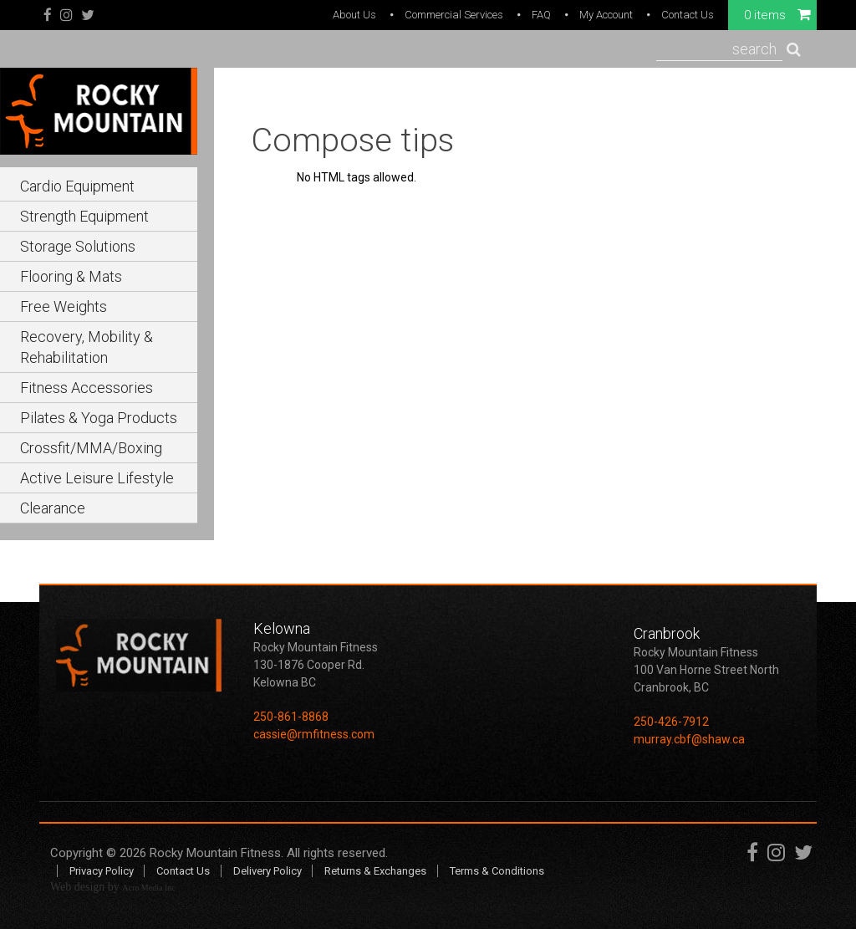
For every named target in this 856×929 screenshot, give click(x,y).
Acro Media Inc (148, 887)
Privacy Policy (101, 871)
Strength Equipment (84, 216)
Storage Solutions (77, 246)
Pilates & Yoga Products (98, 417)
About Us (354, 14)
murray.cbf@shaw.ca (689, 739)
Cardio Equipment (77, 186)
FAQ (541, 14)
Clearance (52, 508)
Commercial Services (454, 14)
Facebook (47, 16)
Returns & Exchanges (375, 871)
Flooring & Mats (71, 276)
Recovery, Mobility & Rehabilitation (86, 347)
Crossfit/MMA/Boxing (91, 448)
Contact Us (687, 14)
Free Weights (63, 306)
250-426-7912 (671, 721)
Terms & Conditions (497, 871)
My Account (606, 14)
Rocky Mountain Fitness (215, 852)
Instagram (66, 16)
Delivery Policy (267, 871)
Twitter (88, 16)
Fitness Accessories (86, 387)
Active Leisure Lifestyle (97, 478)
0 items (777, 15)
